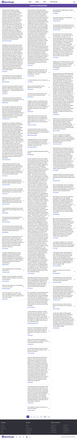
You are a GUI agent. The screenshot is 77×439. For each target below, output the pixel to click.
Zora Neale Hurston (6, 118)
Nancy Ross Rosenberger (7, 40)
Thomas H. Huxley (31, 410)
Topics (44, 2)
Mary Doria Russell (5, 82)
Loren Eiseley (4, 93)
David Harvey (4, 71)
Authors (37, 2)
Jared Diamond (30, 344)
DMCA (2, 432)
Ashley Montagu (5, 232)
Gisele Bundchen (66, 430)
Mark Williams (66, 428)
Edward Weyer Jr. (31, 97)
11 (40, 416)
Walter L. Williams (56, 130)
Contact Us (3, 427)
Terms (2, 430)
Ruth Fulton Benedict (6, 288)
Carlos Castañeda (5, 281)
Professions (28, 432)
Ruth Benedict (5, 299)
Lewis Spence (30, 65)
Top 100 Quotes (29, 430)
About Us (2, 425)
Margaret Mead (5, 102)
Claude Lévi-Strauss (6, 222)
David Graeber (55, 170)
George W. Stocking (6, 184)
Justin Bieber (65, 425)
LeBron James (53, 425)
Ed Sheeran (65, 427)
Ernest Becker (30, 382)
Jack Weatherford (56, 214)
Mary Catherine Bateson (32, 147)
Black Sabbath (53, 430)
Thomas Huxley (5, 248)
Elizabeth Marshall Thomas (33, 323)
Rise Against (65, 432)
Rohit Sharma (53, 428)
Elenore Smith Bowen (57, 266)
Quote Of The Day (29, 428)
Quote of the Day (53, 2)
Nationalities (28, 433)
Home (30, 2)
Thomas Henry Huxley (57, 144)
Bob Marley (53, 427)
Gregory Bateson (56, 114)
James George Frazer (6, 159)
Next (46, 416)
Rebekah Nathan (5, 264)
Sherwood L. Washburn (32, 125)
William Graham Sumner (32, 135)
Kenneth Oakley (5, 213)
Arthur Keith (55, 248)
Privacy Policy (3, 428)
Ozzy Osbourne (54, 432)
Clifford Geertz (30, 89)
